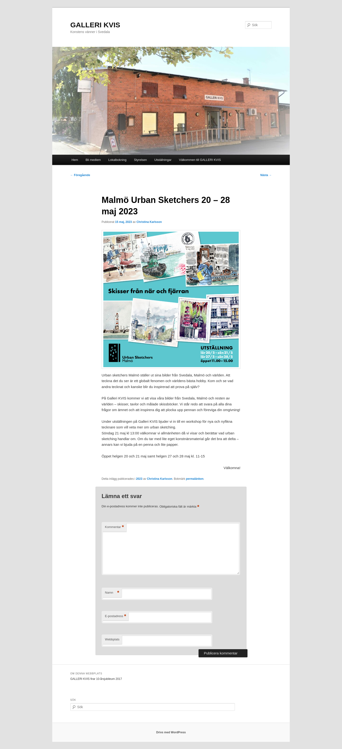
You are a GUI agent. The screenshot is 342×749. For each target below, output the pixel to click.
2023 (139, 478)
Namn (112, 592)
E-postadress (115, 616)
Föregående (80, 175)
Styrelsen (140, 160)
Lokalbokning (117, 160)
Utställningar (162, 160)
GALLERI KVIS (95, 25)
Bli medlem (93, 160)
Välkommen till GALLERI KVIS (200, 160)
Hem (74, 160)
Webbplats (112, 639)
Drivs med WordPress (171, 732)
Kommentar (114, 527)
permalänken (195, 478)
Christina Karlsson (149, 222)
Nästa (266, 175)
